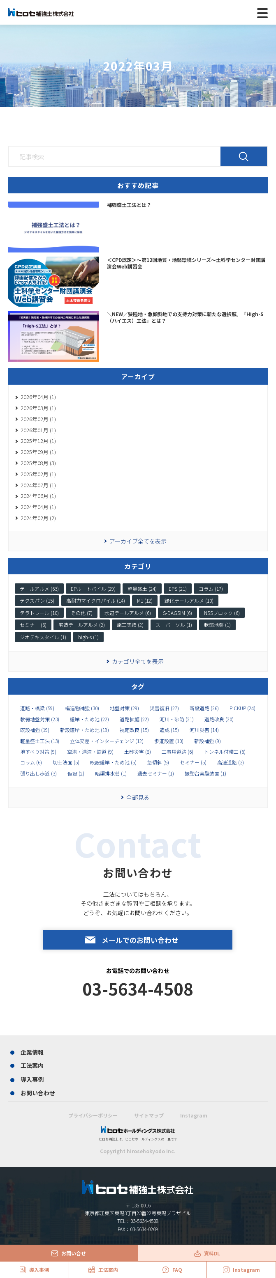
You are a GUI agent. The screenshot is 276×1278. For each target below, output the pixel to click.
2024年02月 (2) (38, 518)
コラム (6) (31, 762)
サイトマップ (149, 1115)
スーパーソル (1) (173, 624)
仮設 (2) (75, 773)
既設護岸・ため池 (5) (113, 762)
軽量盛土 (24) (142, 588)
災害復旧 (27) (164, 708)
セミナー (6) (33, 624)
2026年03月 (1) (38, 408)
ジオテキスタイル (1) (43, 636)
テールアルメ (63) (39, 588)
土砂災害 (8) (137, 752)
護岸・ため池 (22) (89, 719)
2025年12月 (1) (38, 441)
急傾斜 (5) (158, 762)
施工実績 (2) (130, 624)
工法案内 (32, 1065)
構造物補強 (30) (82, 708)
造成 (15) (169, 730)
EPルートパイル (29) (93, 588)
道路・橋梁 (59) (37, 708)
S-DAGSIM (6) (177, 612)
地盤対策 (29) (124, 708)
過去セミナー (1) (155, 773)
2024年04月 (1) (38, 507)
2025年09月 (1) (38, 452)
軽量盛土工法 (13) (39, 741)
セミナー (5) (193, 762)
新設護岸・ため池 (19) (84, 730)
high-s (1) (88, 636)
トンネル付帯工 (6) (225, 752)
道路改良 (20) (219, 719)
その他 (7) (82, 612)
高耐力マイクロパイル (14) (95, 600)
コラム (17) (211, 588)
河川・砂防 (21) (177, 719)
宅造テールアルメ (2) (81, 624)
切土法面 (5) (66, 762)
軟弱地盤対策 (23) (39, 719)
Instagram (193, 1115)
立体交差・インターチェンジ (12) (107, 741)
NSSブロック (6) (222, 612)
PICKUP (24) (242, 708)
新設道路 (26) (204, 708)
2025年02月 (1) (38, 474)
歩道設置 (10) (168, 741)
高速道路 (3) (230, 762)
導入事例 (32, 1079)
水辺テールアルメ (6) (127, 612)
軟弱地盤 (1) (217, 624)
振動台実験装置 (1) (205, 773)
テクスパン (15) (37, 600)
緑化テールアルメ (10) (189, 600)
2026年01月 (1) (38, 430)
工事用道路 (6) (177, 752)
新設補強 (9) (207, 741)
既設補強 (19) (34, 730)
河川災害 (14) (204, 730)
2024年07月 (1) (38, 485)
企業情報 (32, 1052)
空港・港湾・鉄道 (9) (90, 752)
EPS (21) (178, 588)
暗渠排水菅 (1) (111, 773)
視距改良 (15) (134, 730)
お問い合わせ (38, 1093)
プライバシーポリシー (93, 1115)
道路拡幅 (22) (134, 719)
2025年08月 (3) (38, 463)
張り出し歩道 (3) (38, 773)
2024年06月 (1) (38, 496)
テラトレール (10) (39, 612)
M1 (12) (145, 600)
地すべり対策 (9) (38, 752)
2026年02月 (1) (38, 419)
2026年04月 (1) (38, 397)
